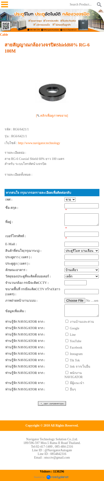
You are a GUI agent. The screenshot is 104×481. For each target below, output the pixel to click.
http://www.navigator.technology (39, 143)
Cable (4, 34)
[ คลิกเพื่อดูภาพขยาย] (52, 115)
